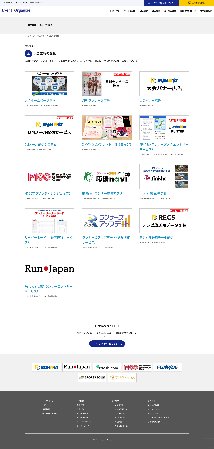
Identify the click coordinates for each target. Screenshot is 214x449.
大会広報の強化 (121, 418)
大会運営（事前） (83, 413)
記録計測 (80, 409)
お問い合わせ (206, 11)
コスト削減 (119, 413)
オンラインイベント (85, 426)
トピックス (115, 11)
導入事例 (156, 11)
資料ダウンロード (188, 11)
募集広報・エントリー (86, 405)
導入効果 (144, 11)
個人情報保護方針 (49, 413)
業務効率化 (119, 405)
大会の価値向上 (121, 426)
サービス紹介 (130, 11)
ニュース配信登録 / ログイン (163, 3)
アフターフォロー (84, 422)
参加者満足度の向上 (123, 409)
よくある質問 (170, 11)
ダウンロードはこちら (107, 344)
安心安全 (118, 422)
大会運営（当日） (83, 418)
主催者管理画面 (198, 3)
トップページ (30, 36)
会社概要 (46, 409)
